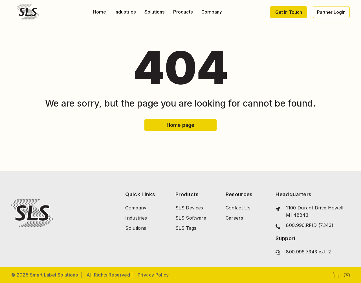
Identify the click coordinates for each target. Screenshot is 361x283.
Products (183, 12)
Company (211, 12)
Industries (125, 12)
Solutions (154, 12)
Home (99, 12)
